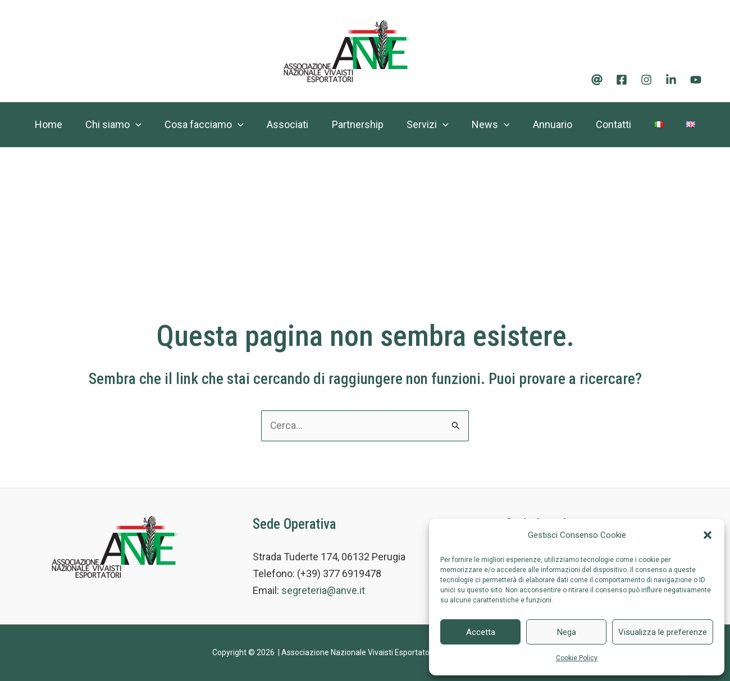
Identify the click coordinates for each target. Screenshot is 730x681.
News (511, 124)
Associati (297, 124)
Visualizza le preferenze (662, 632)
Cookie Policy (576, 658)
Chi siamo (116, 124)
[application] (138, 124)
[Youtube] (695, 79)
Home (47, 124)
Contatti (641, 124)
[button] (707, 535)
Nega (566, 632)
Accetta (480, 632)
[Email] (597, 79)
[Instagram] (646, 79)
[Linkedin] (671, 79)
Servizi (445, 124)
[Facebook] (621, 79)
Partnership (371, 124)
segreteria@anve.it (323, 591)
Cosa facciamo (210, 124)
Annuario (577, 124)
